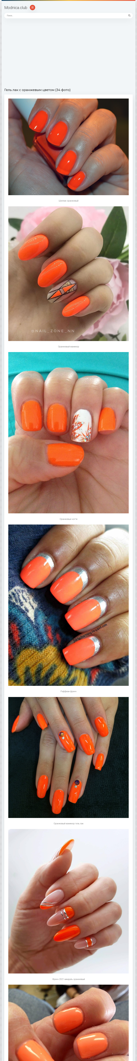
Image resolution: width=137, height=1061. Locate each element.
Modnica (15, 7)
